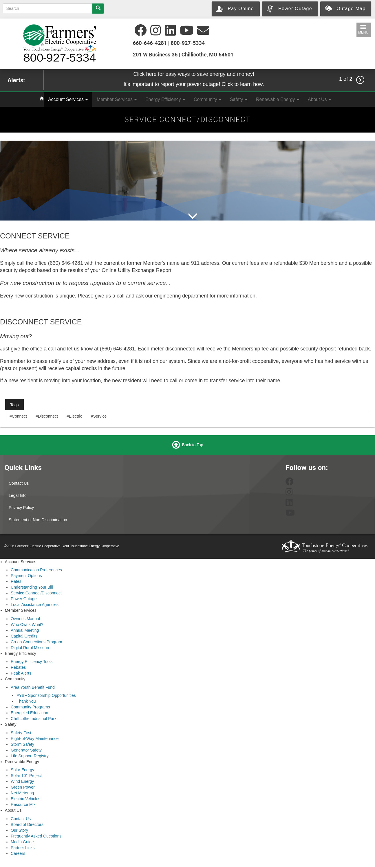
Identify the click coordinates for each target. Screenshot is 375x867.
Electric (75, 416)
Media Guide (22, 842)
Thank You (26, 701)
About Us (319, 99)
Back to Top (192, 444)
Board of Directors (27, 824)
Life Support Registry (30, 756)
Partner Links (22, 847)
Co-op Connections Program (36, 642)
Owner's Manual (25, 618)
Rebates (18, 667)
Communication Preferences (36, 569)
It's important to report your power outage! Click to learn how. (194, 84)
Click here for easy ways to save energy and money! (193, 74)
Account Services (68, 99)
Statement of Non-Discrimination (38, 519)
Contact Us (19, 483)
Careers (18, 853)
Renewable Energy (277, 99)
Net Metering (22, 793)
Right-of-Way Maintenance (34, 738)
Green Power (22, 787)
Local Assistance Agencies (34, 604)
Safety (238, 99)
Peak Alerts (21, 673)
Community (207, 99)
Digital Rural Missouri (30, 647)
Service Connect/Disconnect (36, 593)
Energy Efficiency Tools (31, 661)
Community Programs (30, 707)
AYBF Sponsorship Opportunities (46, 695)
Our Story (19, 830)
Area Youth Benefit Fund (33, 687)
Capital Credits (24, 636)
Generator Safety (26, 750)
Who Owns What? (27, 624)
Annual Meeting (25, 630)
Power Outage (24, 598)
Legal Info (18, 495)
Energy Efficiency (165, 99)
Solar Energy (22, 769)
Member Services (117, 99)
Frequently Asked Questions (36, 836)
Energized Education (29, 712)
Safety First (21, 732)
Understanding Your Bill (32, 587)
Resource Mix (23, 804)
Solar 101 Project (26, 775)
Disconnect (48, 416)
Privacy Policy (21, 507)
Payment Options (26, 575)
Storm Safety (22, 744)
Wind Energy (22, 781)
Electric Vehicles (25, 798)
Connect (19, 416)
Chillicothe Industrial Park (33, 718)
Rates (16, 581)
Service (100, 416)
